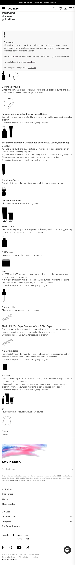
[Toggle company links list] (71, 521)
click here (14, 56)
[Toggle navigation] (4, 8)
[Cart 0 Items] (71, 8)
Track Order (7, 494)
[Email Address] (37, 469)
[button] (67, 550)
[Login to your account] (66, 8)
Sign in (5, 499)
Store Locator (8, 504)
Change (25, 535)
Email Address (8, 469)
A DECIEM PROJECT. (9, 559)
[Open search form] (54, 8)
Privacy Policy (14, 480)
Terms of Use (25, 480)
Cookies (35, 557)
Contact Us (44, 480)
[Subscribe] (72, 469)
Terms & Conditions (8, 557)
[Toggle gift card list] (71, 511)
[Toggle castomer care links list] (71, 516)
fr (26, 539)
